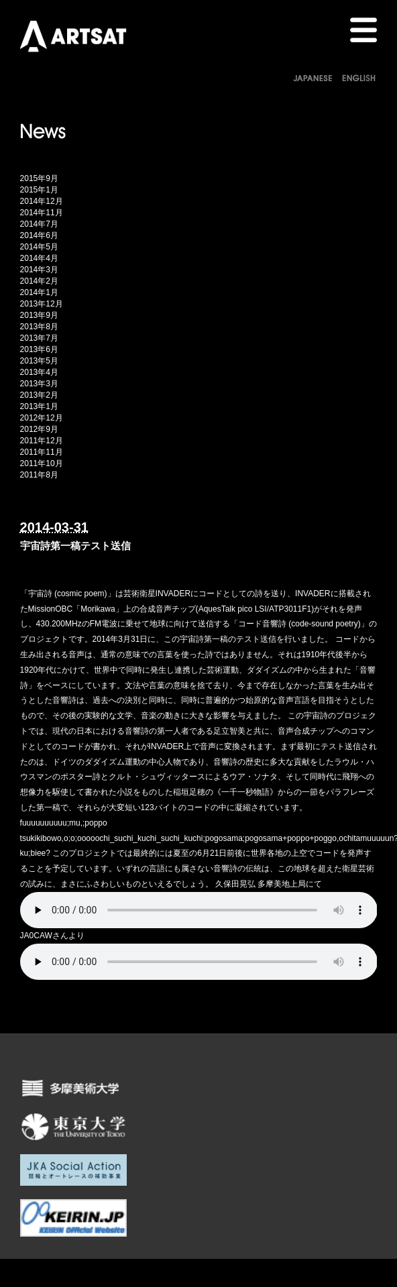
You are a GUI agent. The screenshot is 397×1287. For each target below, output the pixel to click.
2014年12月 (41, 201)
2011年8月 (39, 475)
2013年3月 (39, 383)
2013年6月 (39, 349)
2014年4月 (39, 258)
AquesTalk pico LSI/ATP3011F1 (255, 609)
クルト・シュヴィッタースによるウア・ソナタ (193, 776)
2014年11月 (41, 212)
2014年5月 (39, 246)
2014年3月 (39, 269)
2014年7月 (39, 224)
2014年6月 (39, 235)
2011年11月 (41, 452)
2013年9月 (39, 315)
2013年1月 (39, 406)
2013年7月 (39, 338)
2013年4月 (39, 372)
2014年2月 (39, 281)
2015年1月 (39, 189)
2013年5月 (39, 361)
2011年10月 (41, 463)
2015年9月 (39, 178)
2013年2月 (39, 395)
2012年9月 (39, 429)
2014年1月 (39, 292)
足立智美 (229, 731)
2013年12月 (41, 304)
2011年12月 (41, 440)
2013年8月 (39, 326)
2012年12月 (41, 418)
